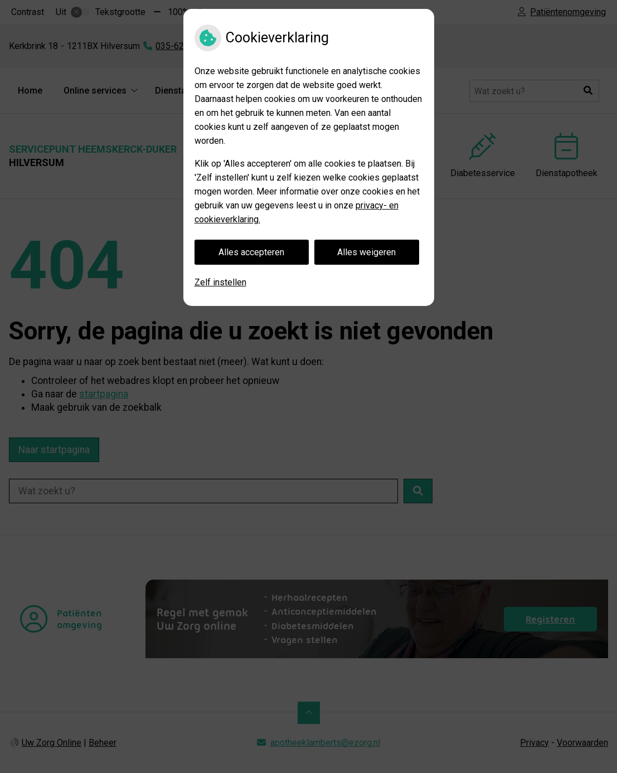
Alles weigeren (366, 252)
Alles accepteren (251, 252)
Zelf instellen (220, 282)
